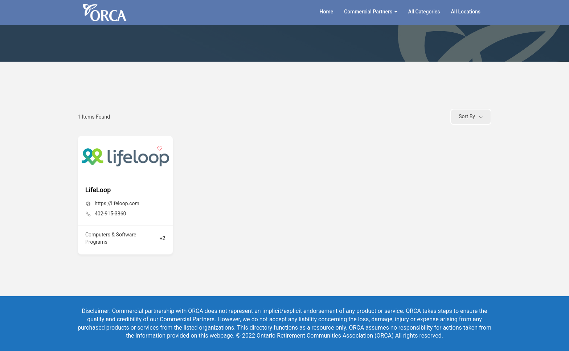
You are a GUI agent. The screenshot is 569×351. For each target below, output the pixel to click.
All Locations (465, 12)
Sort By (467, 116)
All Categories (424, 12)
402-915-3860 (110, 213)
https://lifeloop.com (117, 203)
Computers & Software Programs (110, 238)
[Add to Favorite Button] (160, 148)
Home (326, 12)
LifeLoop (98, 190)
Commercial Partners (370, 12)
